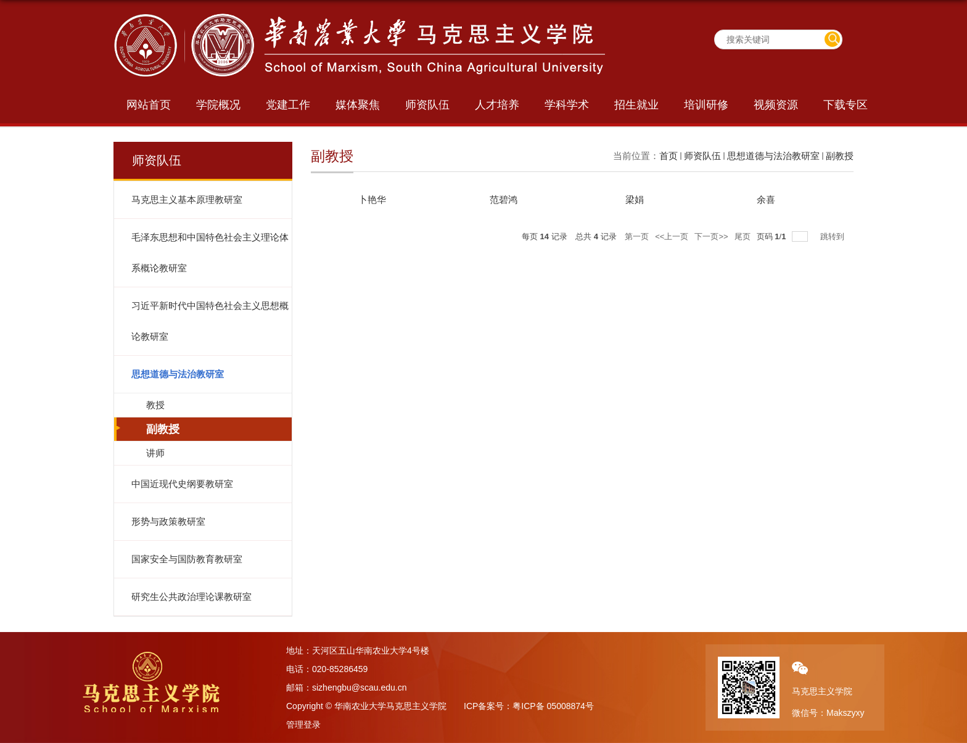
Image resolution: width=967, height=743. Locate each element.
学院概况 (218, 105)
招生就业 (636, 105)
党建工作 (288, 105)
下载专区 (845, 105)
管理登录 (303, 724)
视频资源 (776, 105)
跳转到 (833, 236)
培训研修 (706, 105)
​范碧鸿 (503, 199)
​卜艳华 (372, 199)
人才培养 (497, 105)
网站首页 (148, 105)
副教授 (840, 155)
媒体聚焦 (357, 105)
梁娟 (634, 199)
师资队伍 (427, 105)
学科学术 (567, 105)
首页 (668, 155)
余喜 (766, 199)
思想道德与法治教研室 (773, 155)
